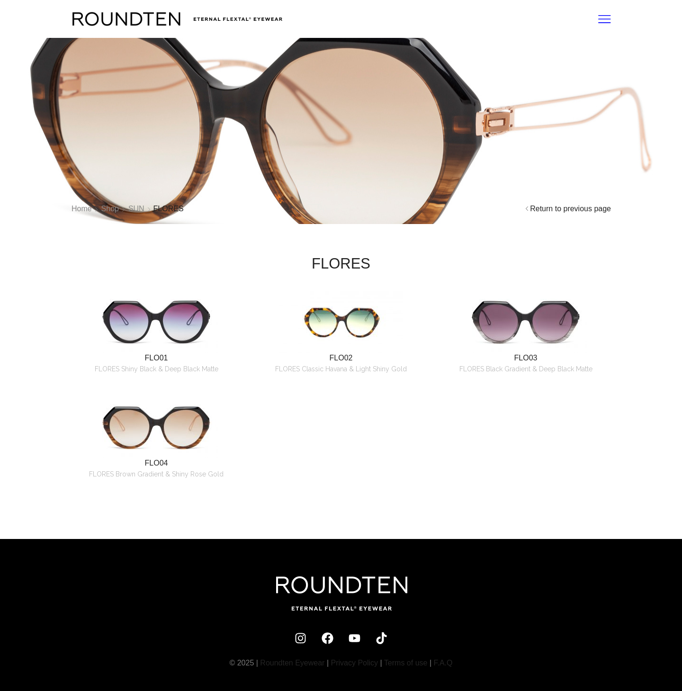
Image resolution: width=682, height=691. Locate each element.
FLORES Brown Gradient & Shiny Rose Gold (156, 474)
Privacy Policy (354, 663)
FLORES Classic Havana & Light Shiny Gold (341, 369)
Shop (110, 209)
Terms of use (406, 663)
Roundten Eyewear (292, 663)
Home (82, 209)
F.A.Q (442, 663)
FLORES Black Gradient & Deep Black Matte (525, 369)
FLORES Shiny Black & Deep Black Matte (156, 369)
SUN (136, 209)
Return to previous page (570, 209)
